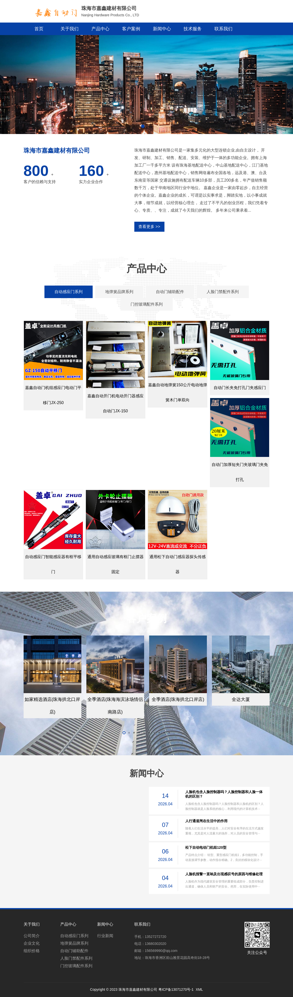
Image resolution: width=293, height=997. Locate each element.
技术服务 (193, 28)
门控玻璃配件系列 (76, 966)
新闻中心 (162, 28)
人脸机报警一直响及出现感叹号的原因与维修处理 (224, 874)
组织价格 (32, 951)
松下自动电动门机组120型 (205, 847)
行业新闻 (105, 936)
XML (199, 989)
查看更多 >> (149, 226)
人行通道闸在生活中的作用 (206, 821)
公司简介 (32, 936)
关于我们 (70, 28)
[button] (143, 126)
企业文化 (32, 943)
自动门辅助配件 (74, 951)
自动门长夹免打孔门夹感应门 (240, 388)
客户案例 (131, 28)
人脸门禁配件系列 (76, 958)
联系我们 (223, 28)
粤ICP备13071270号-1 (176, 989)
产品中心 (100, 28)
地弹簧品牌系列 (74, 943)
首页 (38, 28)
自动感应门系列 (74, 936)
